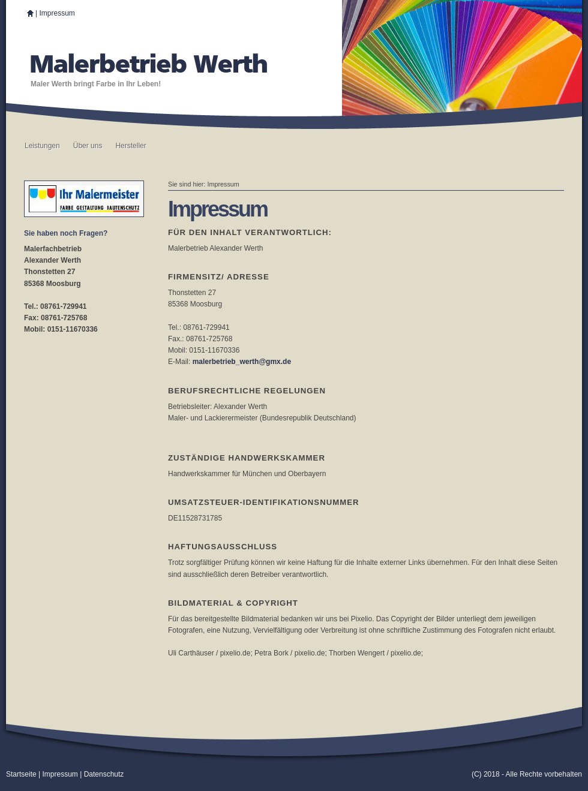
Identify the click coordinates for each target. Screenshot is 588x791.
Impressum (56, 13)
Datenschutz (104, 774)
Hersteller (130, 146)
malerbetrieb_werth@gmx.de (242, 361)
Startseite (21, 774)
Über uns (88, 146)
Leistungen (42, 146)
